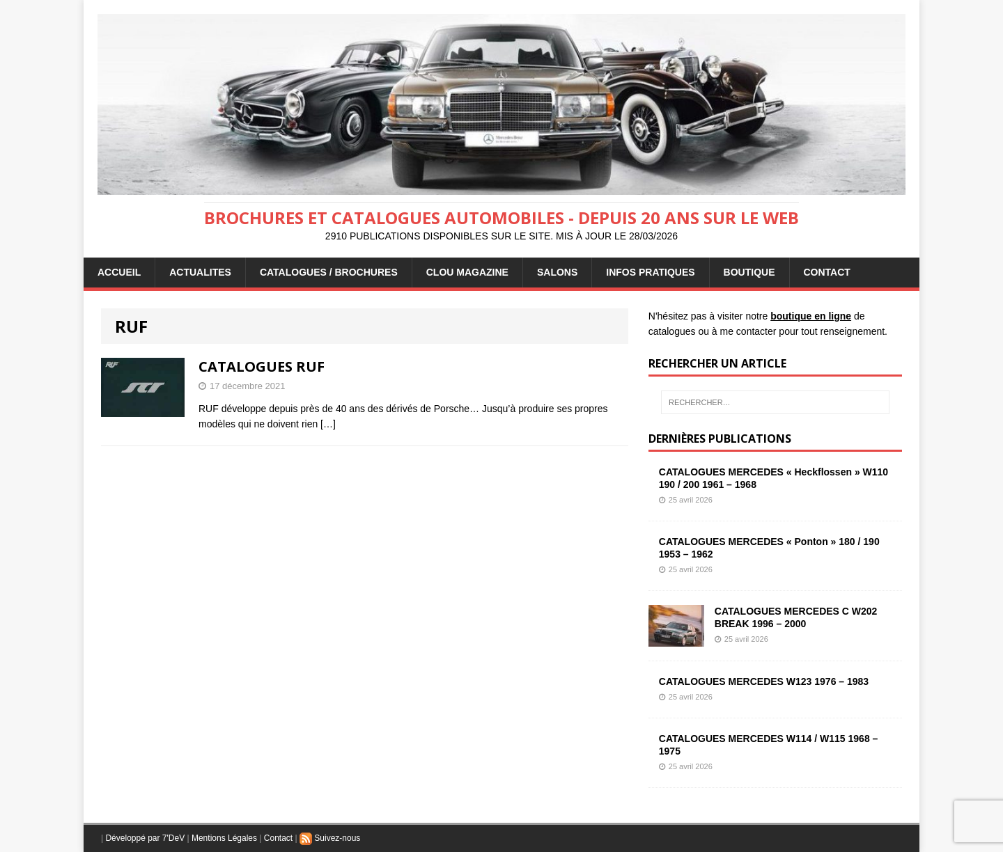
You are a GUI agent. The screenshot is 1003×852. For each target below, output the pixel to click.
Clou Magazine (467, 272)
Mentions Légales (224, 838)
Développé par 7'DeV (145, 838)
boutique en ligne (810, 316)
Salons (557, 272)
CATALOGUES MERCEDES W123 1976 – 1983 (764, 681)
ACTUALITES (200, 272)
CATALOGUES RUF (262, 366)
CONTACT (827, 272)
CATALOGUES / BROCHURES (329, 272)
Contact (278, 838)
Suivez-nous (330, 838)
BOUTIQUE (749, 272)
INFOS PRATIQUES (650, 272)
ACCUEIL (119, 272)
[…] (328, 423)
